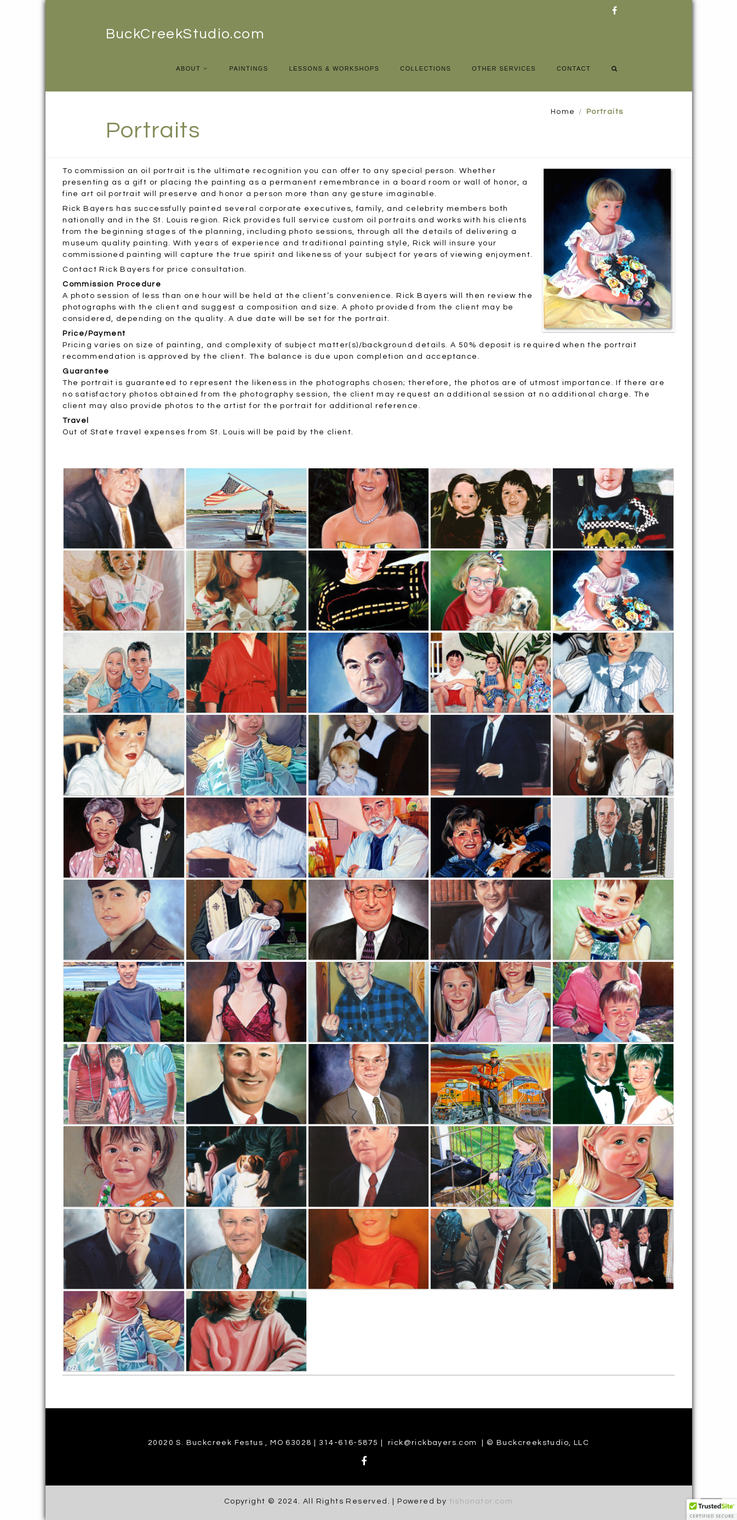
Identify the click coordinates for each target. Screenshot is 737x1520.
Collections (425, 68)
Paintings (248, 68)
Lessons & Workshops (334, 68)
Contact (574, 68)
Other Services (504, 68)
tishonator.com (481, 1501)
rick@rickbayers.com (432, 1443)
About (188, 68)
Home (563, 112)
